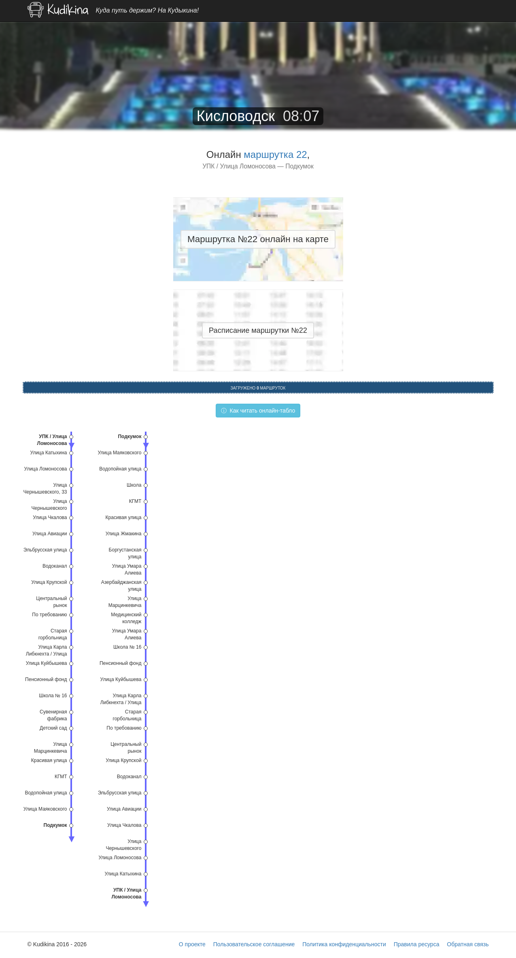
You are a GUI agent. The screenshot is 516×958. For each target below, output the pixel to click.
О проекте (192, 944)
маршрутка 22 (275, 154)
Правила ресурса (417, 944)
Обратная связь (467, 944)
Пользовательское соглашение (254, 944)
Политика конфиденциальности (344, 944)
